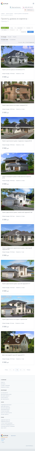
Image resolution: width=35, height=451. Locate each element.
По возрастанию (4, 39)
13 (17, 370)
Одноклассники (4, 437)
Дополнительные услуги (6, 394)
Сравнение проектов (5, 419)
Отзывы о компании (5, 385)
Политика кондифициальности (7, 424)
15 (24, 370)
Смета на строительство (6, 412)
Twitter (2, 440)
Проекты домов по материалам (21, 13)
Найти (30, 31)
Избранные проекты (5, 421)
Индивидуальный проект (6, 404)
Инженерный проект (5, 409)
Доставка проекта (5, 399)
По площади (3, 36)
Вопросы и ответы (5, 387)
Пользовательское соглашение (8, 426)
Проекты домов (9, 13)
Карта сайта (3, 427)
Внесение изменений (5, 407)
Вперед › (28, 369)
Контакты (3, 383)
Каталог (4, 28)
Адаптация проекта (5, 406)
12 (13, 370)
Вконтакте (13, 435)
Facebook (3, 438)
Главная (3, 13)
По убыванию (12, 39)
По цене (9, 36)
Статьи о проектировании (6, 423)
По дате (14, 36)
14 (20, 370)
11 (10, 370)
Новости (3, 382)
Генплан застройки (5, 411)
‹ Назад (6, 369)
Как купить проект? (5, 395)
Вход (3, 442)
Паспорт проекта (4, 414)
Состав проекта (4, 392)
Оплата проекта (4, 397)
